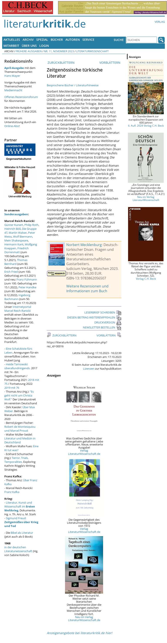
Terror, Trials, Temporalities (16, 460)
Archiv (28, 40)
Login (44, 46)
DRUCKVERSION (107, 322)
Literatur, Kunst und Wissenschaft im (19, 506)
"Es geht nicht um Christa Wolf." (19, 395)
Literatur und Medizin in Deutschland (19, 440)
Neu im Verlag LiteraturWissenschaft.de (84, 618)
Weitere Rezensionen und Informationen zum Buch (87, 288)
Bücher (57, 40)
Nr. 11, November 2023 (59, 51)
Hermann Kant (13, 244)
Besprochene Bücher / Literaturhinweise (73, 85)
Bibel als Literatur (22, 533)
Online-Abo (11, 126)
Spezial (42, 40)
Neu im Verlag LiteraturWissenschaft (146, 198)
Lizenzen (88, 368)
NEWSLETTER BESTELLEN (102, 327)
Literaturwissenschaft (92, 51)
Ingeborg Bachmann (17, 297)
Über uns (29, 46)
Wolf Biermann (22, 236)
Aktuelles (11, 40)
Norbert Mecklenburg (84, 244)
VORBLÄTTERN (110, 62)
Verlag (160, 22)
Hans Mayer (12, 76)
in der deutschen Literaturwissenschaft (18, 549)
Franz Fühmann (27, 279)
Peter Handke (27, 287)
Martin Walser (18, 233)
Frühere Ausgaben (29, 51)
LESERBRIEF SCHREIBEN (102, 312)
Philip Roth (31, 225)
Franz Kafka (11, 492)
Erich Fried (11, 272)
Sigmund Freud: (21, 522)
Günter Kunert (13, 225)
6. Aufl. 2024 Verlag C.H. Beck (146, 125)
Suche (119, 40)
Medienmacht (13, 90)
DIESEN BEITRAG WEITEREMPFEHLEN (94, 317)
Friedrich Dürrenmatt (16, 250)
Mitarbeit (11, 46)
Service (88, 40)
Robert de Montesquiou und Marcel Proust (19, 428)
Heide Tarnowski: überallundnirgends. (17, 366)
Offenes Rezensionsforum (21, 97)
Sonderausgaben (16, 214)
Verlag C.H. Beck (146, 278)
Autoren (72, 40)
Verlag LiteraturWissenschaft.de (84, 452)
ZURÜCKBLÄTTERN (61, 62)
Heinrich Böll (12, 229)
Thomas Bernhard (15, 262)
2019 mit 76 (11, 388)
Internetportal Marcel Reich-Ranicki (17, 309)
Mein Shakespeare (16, 240)
